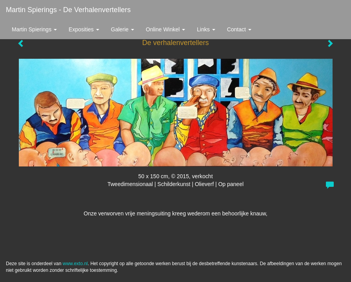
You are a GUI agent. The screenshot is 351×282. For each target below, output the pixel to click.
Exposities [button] (84, 29)
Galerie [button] (122, 29)
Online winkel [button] (165, 29)
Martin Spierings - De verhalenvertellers (68, 10)
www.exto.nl (75, 263)
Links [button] (206, 29)
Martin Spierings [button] (34, 29)
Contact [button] (239, 29)
